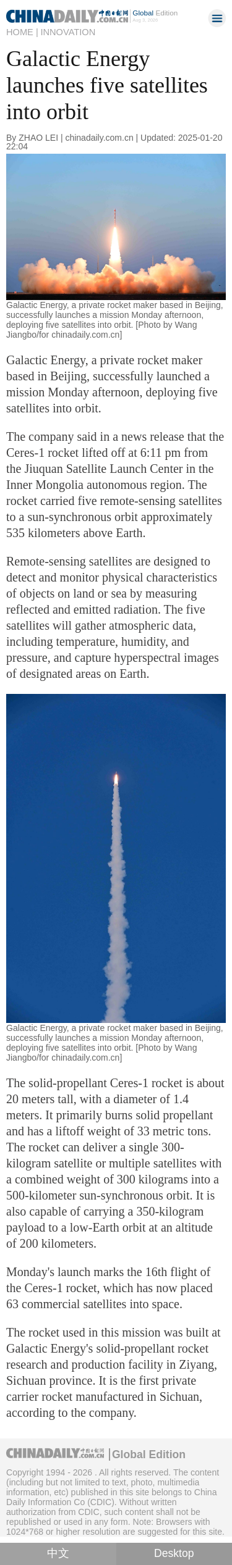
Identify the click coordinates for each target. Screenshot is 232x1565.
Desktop (174, 1553)
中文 (58, 1553)
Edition (155, 13)
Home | (22, 32)
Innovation (67, 32)
